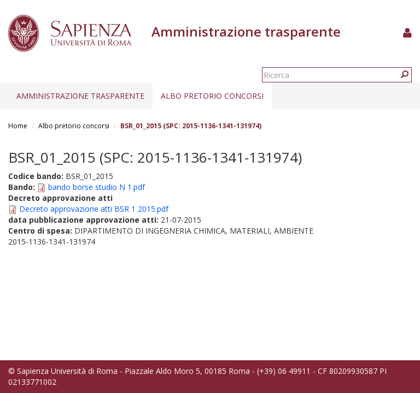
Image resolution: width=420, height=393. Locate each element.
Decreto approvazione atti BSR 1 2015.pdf (93, 209)
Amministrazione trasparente (80, 96)
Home (17, 125)
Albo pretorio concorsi (212, 96)
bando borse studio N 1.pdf (96, 187)
